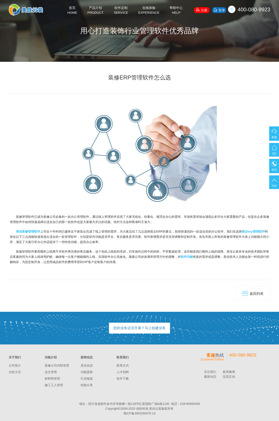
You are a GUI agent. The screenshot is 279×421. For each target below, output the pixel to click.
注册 (201, 9)
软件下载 (123, 378)
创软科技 (142, 408)
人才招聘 (123, 372)
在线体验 (149, 10)
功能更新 (87, 372)
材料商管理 (52, 378)
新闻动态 (87, 357)
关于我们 (15, 357)
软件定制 (121, 10)
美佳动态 (87, 365)
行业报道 (87, 378)
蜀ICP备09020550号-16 (139, 413)
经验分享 (87, 385)
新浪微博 (229, 372)
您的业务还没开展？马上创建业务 (139, 328)
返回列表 (253, 293)
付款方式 (15, 372)
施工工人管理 (54, 385)
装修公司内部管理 (57, 365)
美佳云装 (155, 408)
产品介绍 (95, 10)
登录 (219, 10)
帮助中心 (176, 10)
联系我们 (123, 357)
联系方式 (123, 365)
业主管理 (51, 372)
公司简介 (15, 365)
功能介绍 (51, 357)
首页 (72, 10)
